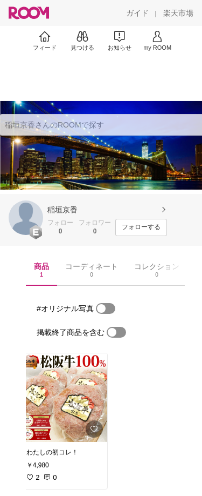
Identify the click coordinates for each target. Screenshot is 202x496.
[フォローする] (141, 227)
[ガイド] (137, 13)
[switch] (105, 308)
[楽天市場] (178, 13)
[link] (63, 397)
